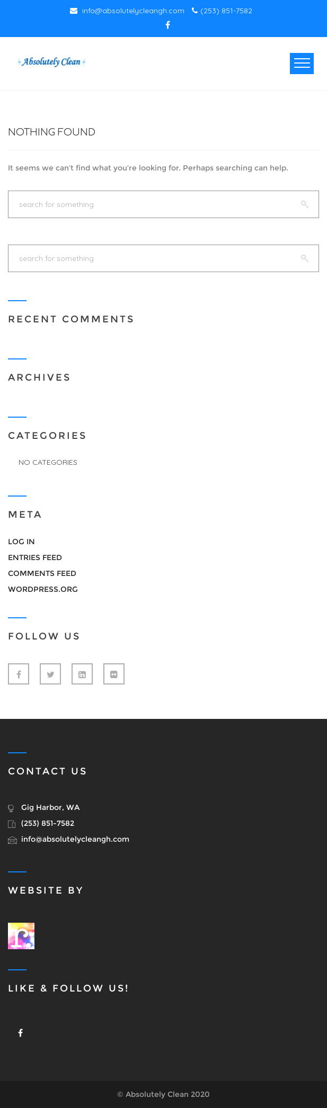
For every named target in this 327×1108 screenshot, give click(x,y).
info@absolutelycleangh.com (127, 10)
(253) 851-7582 (222, 10)
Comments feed (42, 573)
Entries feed (35, 557)
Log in (21, 541)
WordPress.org (43, 589)
